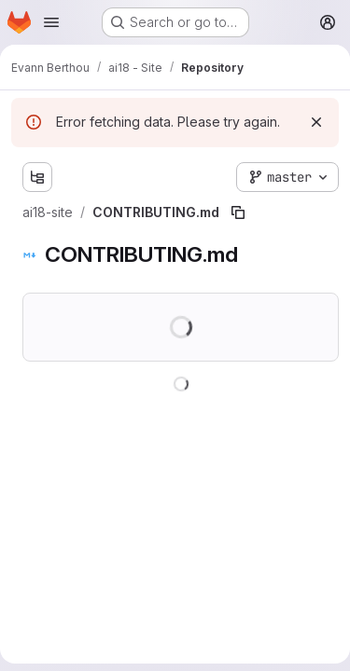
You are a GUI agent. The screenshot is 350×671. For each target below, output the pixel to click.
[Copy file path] (238, 212)
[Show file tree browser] (37, 177)
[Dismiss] (316, 122)
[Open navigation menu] (51, 22)
